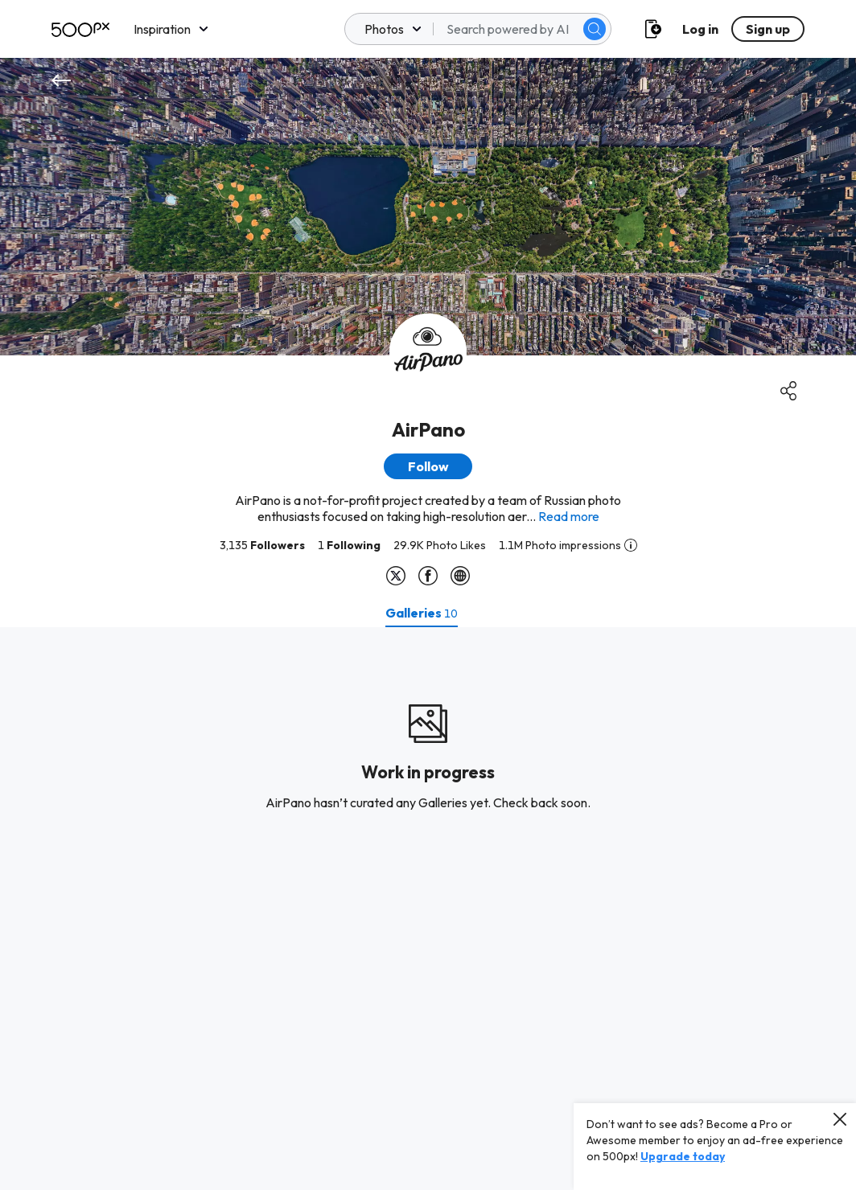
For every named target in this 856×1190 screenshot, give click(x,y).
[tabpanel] (428, 908)
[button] (428, 466)
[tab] (421, 612)
